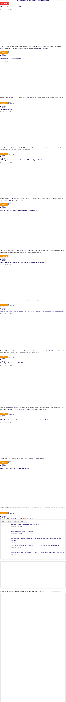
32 (21, 533)
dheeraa (25, 409)
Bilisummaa (35, 509)
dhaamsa (5, 301)
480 (32, 518)
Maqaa (23, 250)
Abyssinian (7, 149)
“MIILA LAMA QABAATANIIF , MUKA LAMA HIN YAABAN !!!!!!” (18, 210)
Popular (9, 521)
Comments (16, 521)
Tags (22, 521)
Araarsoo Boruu (35, 458)
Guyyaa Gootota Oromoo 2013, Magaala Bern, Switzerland (15, 468)
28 (18, 542)
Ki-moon (14, 198)
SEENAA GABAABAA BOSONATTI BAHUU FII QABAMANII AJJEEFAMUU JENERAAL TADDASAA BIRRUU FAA (32, 311)
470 (30, 518)
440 (15, 518)
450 (17, 518)
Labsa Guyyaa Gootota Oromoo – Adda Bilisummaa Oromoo (16, 363)
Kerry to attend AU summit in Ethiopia (10, 58)
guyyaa (14, 301)
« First (10, 518)
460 (20, 518)
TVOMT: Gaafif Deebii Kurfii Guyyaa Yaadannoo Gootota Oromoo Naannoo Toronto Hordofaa (25, 419)
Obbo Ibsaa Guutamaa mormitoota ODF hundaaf (13, 6)
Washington (11, 97)
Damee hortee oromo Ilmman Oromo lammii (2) (22, 531)
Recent (3, 521)
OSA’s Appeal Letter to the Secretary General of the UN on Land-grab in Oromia (21, 160)
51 (21, 526)
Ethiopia (25, 48)
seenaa (26, 352)
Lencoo (45, 301)
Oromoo (32, 46)
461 (22, 518)
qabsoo (35, 250)
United (45, 198)
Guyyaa (16, 458)
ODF (36, 46)
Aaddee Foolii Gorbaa (50, 350)
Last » (35, 518)
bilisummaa (18, 407)
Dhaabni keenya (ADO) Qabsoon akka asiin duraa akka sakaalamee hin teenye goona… (23, 262)
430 (14, 518)
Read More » (4, 52)
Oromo (2, 147)
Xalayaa (2, 46)
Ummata (27, 250)
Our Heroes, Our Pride (6, 109)
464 (27, 518)
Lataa (48, 301)
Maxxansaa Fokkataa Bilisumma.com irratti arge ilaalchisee (25, 524)
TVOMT (2, 458)
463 (25, 518)
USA (10, 200)
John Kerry (32, 97)
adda (38, 48)
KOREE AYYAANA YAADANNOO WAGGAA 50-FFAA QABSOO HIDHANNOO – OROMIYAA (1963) (35, 545)
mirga (20, 509)
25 (21, 547)
